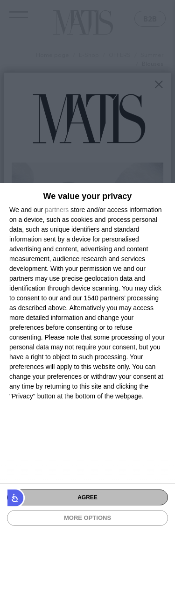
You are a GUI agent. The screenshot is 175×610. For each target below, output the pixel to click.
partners (57, 209)
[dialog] (87, 396)
